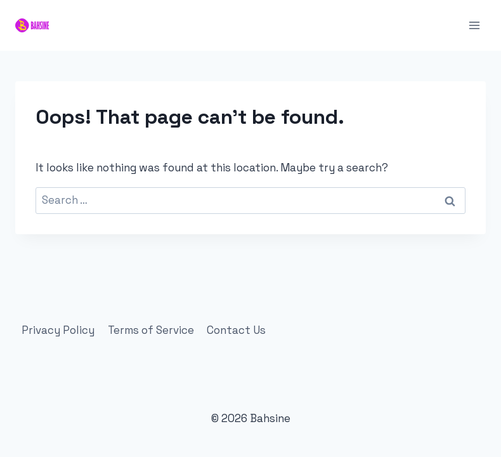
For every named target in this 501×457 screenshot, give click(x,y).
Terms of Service (151, 330)
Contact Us (236, 330)
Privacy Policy (58, 330)
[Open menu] (474, 25)
